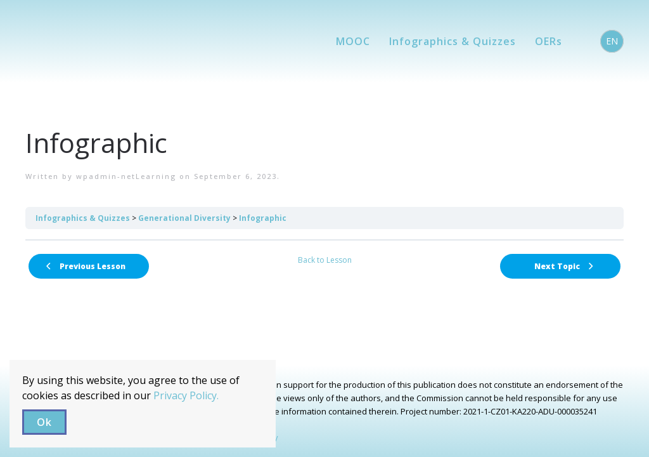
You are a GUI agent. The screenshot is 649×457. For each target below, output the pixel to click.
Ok (44, 422)
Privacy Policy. (186, 395)
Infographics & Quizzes (452, 41)
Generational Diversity (184, 218)
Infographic (262, 218)
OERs (548, 41)
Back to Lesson (325, 260)
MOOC (353, 41)
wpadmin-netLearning (126, 176)
